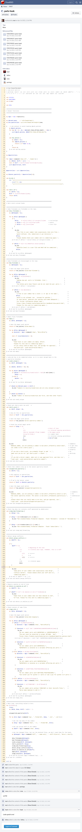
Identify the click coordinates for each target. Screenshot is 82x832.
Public (15, 15)
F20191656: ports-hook (14, 53)
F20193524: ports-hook (14, 48)
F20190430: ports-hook (14, 63)
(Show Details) (32, 772)
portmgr (9, 82)
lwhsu (8, 75)
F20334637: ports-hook (14, 39)
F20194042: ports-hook (14, 43)
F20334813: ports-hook (14, 34)
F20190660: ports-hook (14, 58)
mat (14, 20)
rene (8, 79)
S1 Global (27, 768)
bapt (8, 72)
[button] (80, 2)
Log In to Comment (11, 826)
